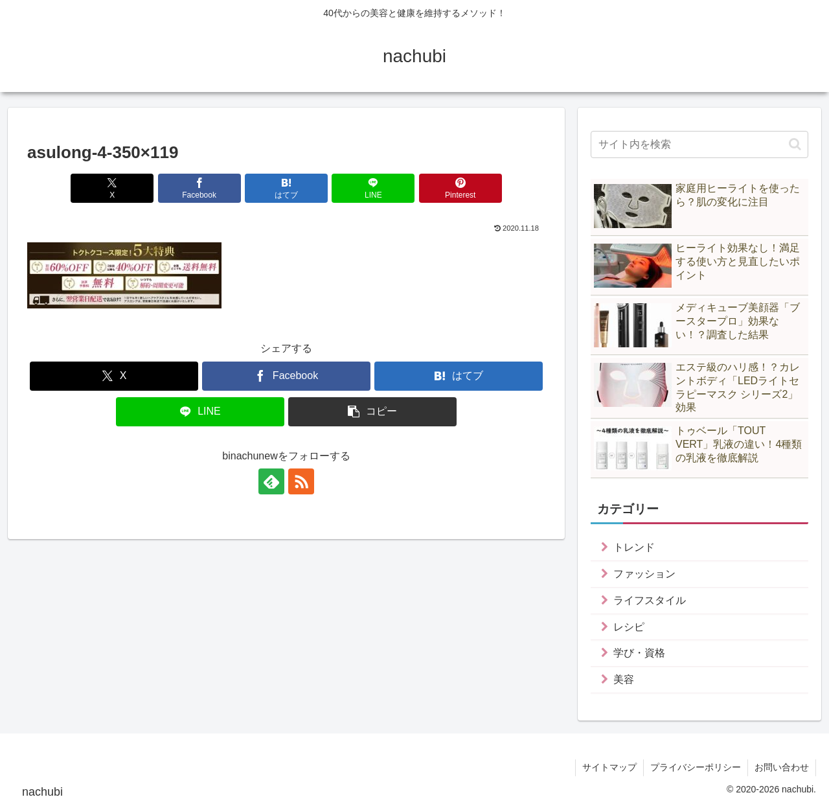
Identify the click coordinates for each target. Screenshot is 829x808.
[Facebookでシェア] (199, 188)
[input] (699, 144)
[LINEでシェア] (373, 188)
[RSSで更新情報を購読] (301, 481)
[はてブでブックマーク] (286, 188)
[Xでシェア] (112, 188)
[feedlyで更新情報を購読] (271, 481)
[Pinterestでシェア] (460, 188)
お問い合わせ (782, 767)
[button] (372, 411)
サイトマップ (609, 767)
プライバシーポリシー (695, 767)
